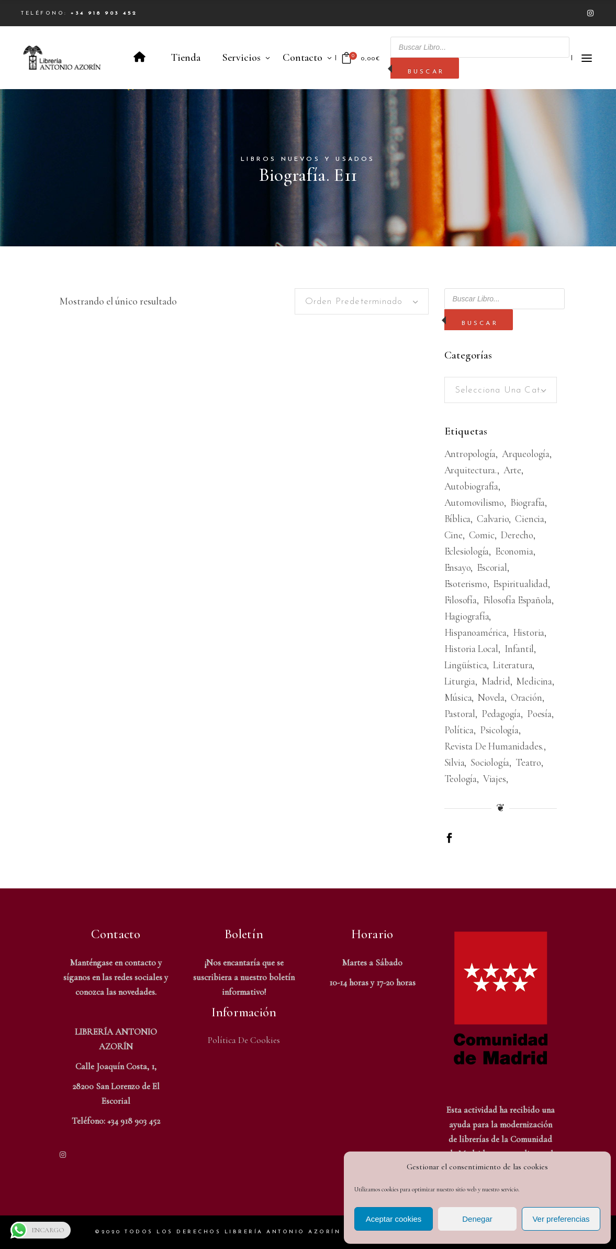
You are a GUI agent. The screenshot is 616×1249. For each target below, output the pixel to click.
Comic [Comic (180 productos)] (482, 535)
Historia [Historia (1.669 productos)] (528, 632)
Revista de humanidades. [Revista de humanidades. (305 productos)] (494, 746)
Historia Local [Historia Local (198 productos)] (471, 649)
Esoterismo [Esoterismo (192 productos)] (465, 584)
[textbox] (500, 390)
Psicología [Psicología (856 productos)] (499, 730)
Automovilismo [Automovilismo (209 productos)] (474, 502)
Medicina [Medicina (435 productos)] (534, 681)
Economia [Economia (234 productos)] (514, 551)
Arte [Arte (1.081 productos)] (512, 470)
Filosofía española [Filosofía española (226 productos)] (517, 600)
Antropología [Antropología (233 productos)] (470, 454)
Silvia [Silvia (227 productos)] (454, 762)
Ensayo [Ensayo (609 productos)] (457, 567)
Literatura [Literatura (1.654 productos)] (512, 665)
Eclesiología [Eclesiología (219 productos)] (466, 551)
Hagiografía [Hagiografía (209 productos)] (466, 616)
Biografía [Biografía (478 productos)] (527, 502)
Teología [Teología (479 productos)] (460, 779)
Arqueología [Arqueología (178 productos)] (526, 454)
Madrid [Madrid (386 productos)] (495, 681)
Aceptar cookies (394, 1218)
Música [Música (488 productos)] (458, 697)
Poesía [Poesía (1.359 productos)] (539, 714)
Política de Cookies (244, 1040)
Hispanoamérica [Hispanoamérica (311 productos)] (475, 632)
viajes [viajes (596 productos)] (494, 779)
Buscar (426, 72)
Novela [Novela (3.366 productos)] (491, 697)
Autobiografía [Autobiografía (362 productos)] (471, 486)
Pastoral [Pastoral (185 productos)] (459, 714)
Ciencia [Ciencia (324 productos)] (529, 519)
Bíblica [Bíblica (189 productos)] (457, 519)
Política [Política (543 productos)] (459, 730)
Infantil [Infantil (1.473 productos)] (519, 649)
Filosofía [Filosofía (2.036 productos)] (460, 600)
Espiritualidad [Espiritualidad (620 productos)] (520, 584)
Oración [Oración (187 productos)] (526, 697)
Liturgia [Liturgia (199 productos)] (459, 681)
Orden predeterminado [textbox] (354, 301)
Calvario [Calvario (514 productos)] (493, 519)
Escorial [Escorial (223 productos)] (492, 567)
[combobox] (362, 301)
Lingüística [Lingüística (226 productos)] (465, 665)
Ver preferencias (560, 1218)
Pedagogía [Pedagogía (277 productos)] (501, 714)
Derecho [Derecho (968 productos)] (516, 535)
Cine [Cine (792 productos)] (453, 535)
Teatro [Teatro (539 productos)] (528, 762)
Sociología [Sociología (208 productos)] (490, 762)
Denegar (477, 1218)
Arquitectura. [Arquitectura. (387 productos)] (471, 470)
